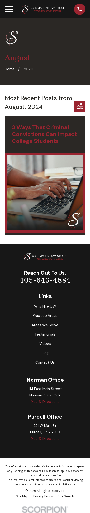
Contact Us (45, 362)
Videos (45, 343)
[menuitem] (22, 496)
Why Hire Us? (45, 306)
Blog (45, 353)
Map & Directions (45, 401)
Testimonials (45, 334)
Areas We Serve (45, 325)
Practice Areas (45, 315)
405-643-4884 (45, 280)
